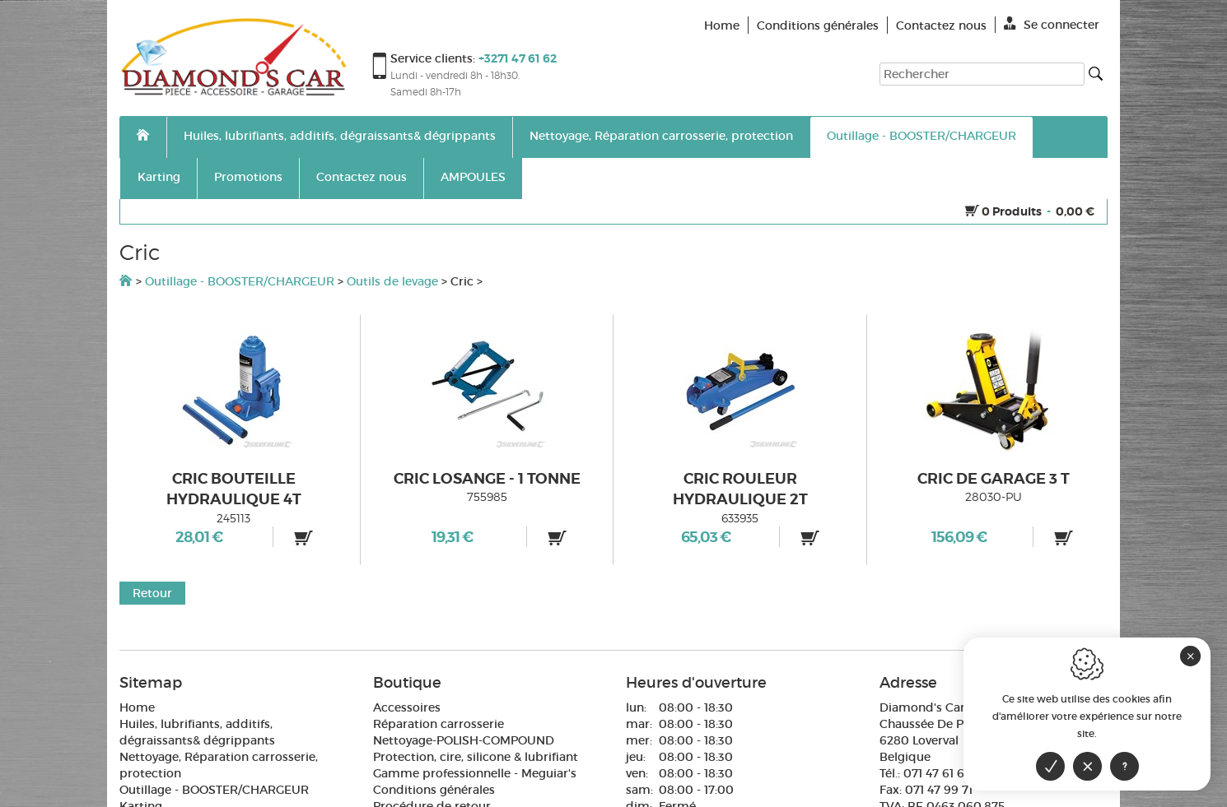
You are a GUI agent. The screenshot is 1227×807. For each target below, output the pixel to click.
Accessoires (407, 707)
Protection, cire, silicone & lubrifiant (475, 756)
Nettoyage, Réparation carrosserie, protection (661, 135)
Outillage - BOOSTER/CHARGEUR (921, 135)
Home (137, 707)
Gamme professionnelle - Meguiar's (474, 773)
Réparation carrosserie (438, 724)
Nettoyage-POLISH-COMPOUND (463, 740)
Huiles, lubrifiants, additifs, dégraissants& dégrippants (340, 135)
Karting (159, 176)
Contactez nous (361, 176)
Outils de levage (392, 281)
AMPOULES (473, 176)
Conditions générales (434, 789)
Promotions (248, 176)
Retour (152, 593)
